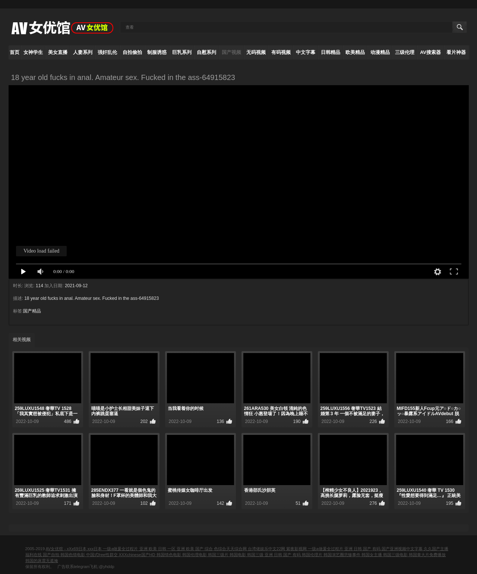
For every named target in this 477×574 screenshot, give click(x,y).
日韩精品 (330, 52)
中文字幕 (305, 52)
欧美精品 (355, 52)
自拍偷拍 (132, 52)
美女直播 (57, 52)
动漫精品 (380, 52)
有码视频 (281, 52)
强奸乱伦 (107, 52)
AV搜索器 (430, 52)
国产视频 (231, 52)
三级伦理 (404, 52)
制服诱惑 (157, 52)
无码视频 (256, 52)
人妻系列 (82, 52)
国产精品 (32, 311)
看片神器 (456, 52)
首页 (14, 52)
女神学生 (33, 52)
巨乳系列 (182, 52)
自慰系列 (206, 52)
